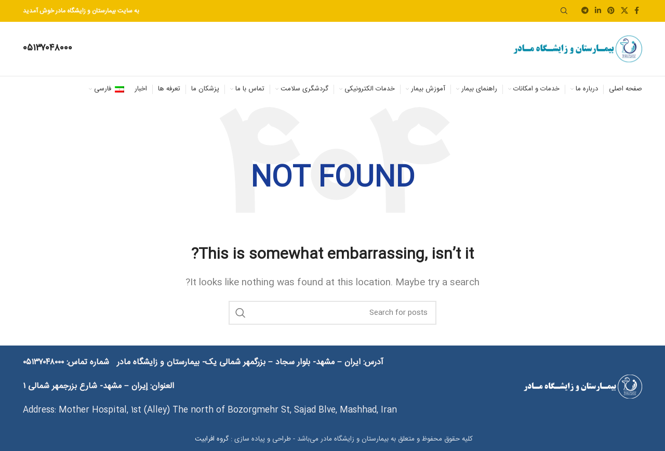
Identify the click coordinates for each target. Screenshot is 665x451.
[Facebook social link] (636, 11)
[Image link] (582, 387)
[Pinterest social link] (611, 11)
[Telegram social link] (585, 11)
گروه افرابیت (211, 439)
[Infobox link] (47, 49)
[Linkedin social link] (598, 11)
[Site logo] (577, 49)
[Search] (564, 11)
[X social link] (624, 11)
